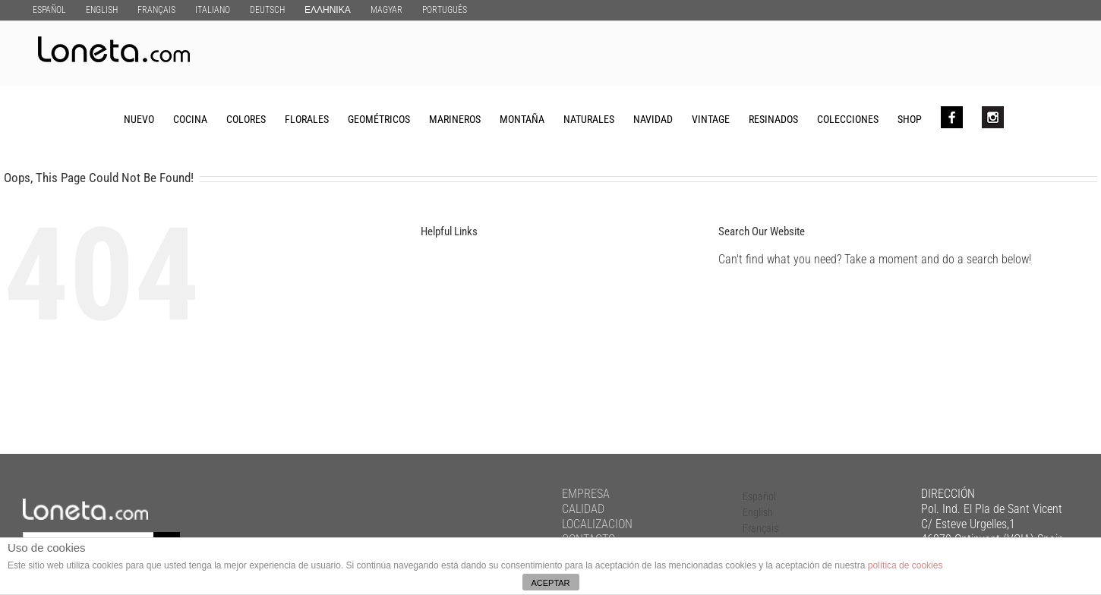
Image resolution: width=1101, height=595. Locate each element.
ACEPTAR (550, 582)
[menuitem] (49, 9)
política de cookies (905, 565)
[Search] (1028, 118)
